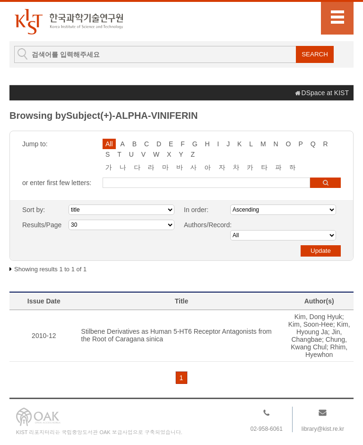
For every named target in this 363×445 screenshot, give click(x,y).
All (109, 144)
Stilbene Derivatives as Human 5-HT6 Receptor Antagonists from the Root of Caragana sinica (176, 335)
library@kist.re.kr (323, 429)
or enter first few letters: (56, 183)
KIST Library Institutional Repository (68, 22)
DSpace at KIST (325, 93)
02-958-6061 (267, 429)
